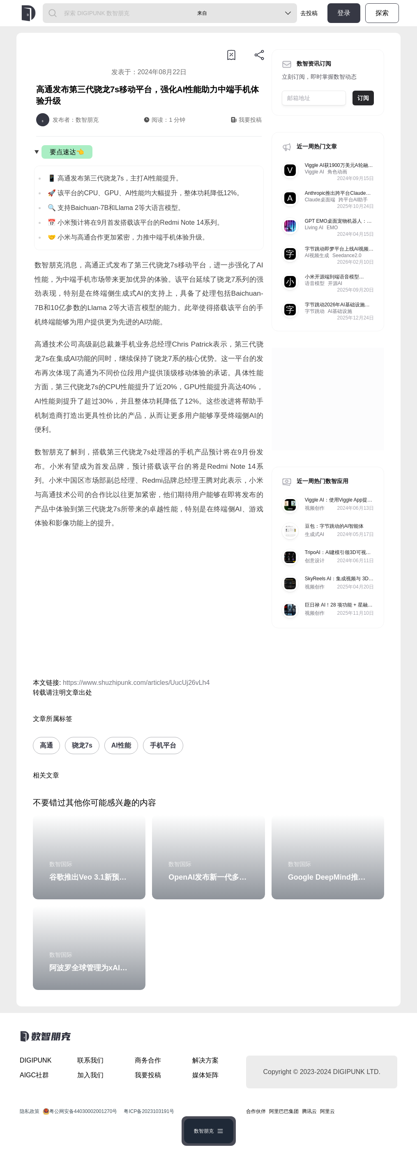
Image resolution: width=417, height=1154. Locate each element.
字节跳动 (315, 311)
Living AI (314, 227)
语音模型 (315, 283)
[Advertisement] (149, 604)
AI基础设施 (340, 311)
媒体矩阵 (205, 1075)
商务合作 (148, 1060)
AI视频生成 (317, 255)
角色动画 (337, 172)
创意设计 (315, 560)
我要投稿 (148, 1075)
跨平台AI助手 (353, 200)
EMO (332, 227)
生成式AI (314, 534)
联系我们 (90, 1060)
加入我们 (90, 1075)
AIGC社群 (34, 1075)
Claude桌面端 (320, 200)
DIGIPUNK (35, 1060)
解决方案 (205, 1060)
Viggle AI (314, 172)
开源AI (335, 283)
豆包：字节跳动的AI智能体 (334, 526)
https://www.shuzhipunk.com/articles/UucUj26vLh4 (136, 682)
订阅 (363, 98)
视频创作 (315, 508)
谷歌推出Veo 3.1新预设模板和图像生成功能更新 (128, 877)
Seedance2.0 (347, 255)
